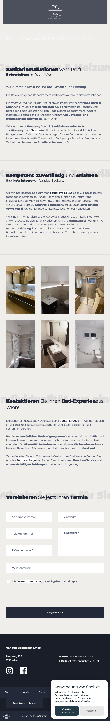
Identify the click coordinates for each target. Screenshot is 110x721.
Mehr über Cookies (79, 701)
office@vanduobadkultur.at (83, 661)
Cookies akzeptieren (67, 711)
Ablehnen (91, 710)
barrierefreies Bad (61, 192)
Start (7, 692)
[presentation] (29, 599)
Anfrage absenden (55, 612)
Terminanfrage (26, 460)
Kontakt (25, 692)
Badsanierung (68, 420)
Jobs (42, 692)
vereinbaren (24, 703)
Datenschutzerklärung (29, 581)
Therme (36, 130)
